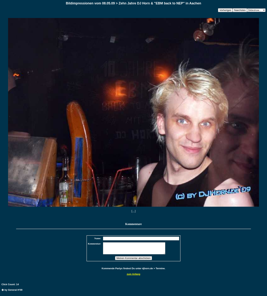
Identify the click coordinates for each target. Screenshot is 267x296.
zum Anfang (133, 276)
